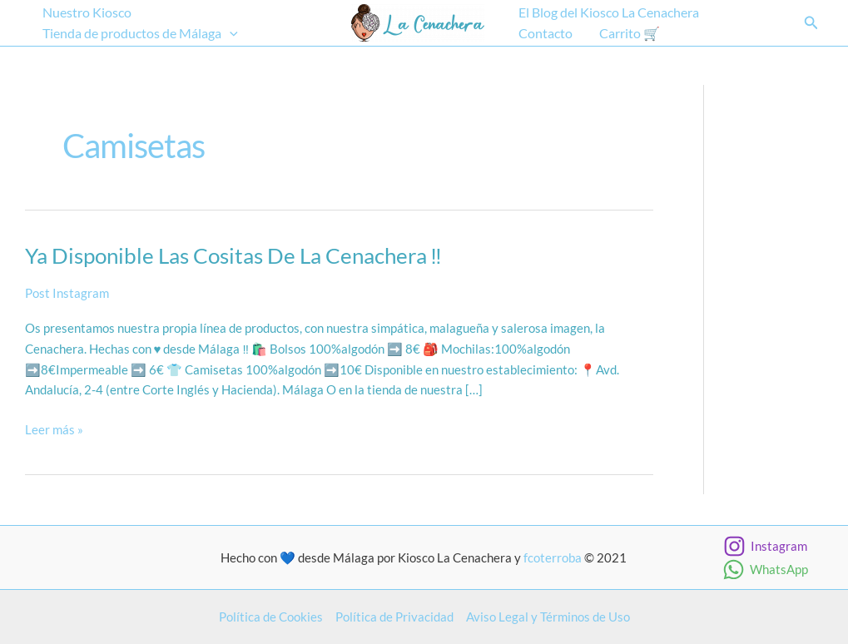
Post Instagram (67, 292)
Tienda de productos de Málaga (140, 33)
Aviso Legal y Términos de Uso (548, 616)
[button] (811, 22)
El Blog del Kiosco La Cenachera (608, 12)
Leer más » (54, 429)
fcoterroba (552, 557)
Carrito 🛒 (629, 33)
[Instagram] (765, 546)
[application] (229, 33)
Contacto (545, 33)
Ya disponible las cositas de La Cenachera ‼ (233, 255)
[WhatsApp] (765, 569)
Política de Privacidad (394, 616)
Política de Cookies (271, 616)
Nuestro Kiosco (86, 12)
